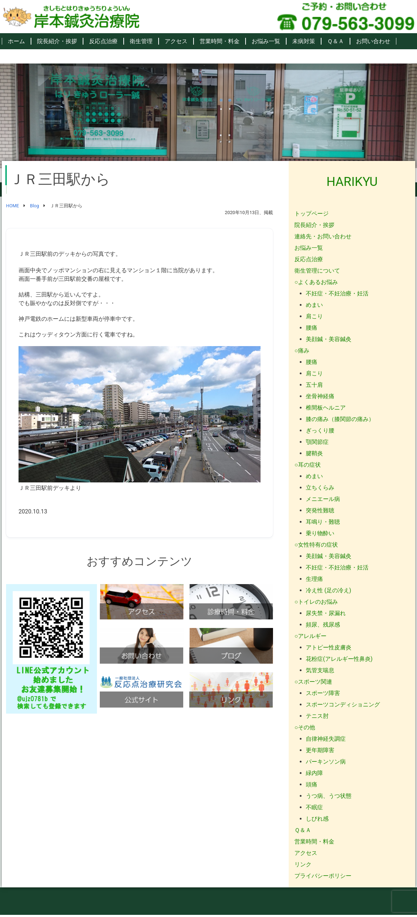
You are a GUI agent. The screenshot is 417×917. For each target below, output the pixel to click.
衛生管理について (317, 270)
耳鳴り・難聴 (323, 521)
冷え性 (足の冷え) (328, 590)
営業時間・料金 (220, 41)
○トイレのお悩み (316, 601)
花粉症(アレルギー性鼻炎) (339, 658)
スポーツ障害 (323, 693)
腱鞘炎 (314, 453)
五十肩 (314, 384)
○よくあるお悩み (316, 282)
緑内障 (314, 773)
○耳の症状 (307, 464)
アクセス (176, 41)
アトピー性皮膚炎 (328, 647)
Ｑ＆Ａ (335, 41)
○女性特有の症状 (316, 544)
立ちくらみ (320, 487)
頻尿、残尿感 (323, 624)
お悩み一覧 (266, 41)
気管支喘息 (320, 670)
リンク (303, 864)
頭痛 (311, 784)
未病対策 (303, 41)
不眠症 (314, 807)
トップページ (311, 213)
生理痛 (314, 579)
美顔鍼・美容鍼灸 (328, 339)
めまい (314, 305)
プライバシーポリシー (322, 875)
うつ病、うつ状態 (328, 795)
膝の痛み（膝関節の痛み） (340, 419)
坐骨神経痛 (320, 396)
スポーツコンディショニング (343, 704)
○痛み (301, 350)
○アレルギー (310, 636)
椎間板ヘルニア (326, 407)
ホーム (16, 41)
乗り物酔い (320, 533)
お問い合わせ (373, 41)
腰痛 (311, 327)
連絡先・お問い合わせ (322, 236)
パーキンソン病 (326, 761)
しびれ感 (317, 818)
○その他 (304, 727)
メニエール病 (323, 499)
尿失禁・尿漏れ (326, 613)
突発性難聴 (320, 510)
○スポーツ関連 (313, 681)
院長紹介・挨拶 (57, 41)
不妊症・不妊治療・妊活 (337, 293)
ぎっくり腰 (320, 430)
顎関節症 (317, 442)
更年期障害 (320, 750)
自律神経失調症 (326, 738)
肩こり (314, 316)
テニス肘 (317, 716)
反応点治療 (103, 41)
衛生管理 (141, 41)
